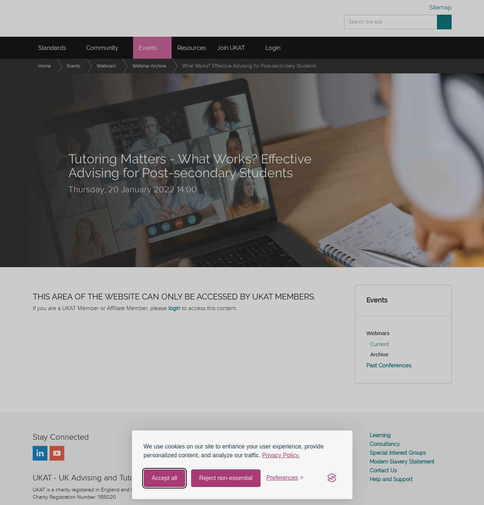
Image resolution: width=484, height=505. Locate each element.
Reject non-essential (225, 478)
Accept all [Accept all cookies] (164, 478)
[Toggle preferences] (285, 478)
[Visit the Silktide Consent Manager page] (332, 478)
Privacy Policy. (281, 455)
